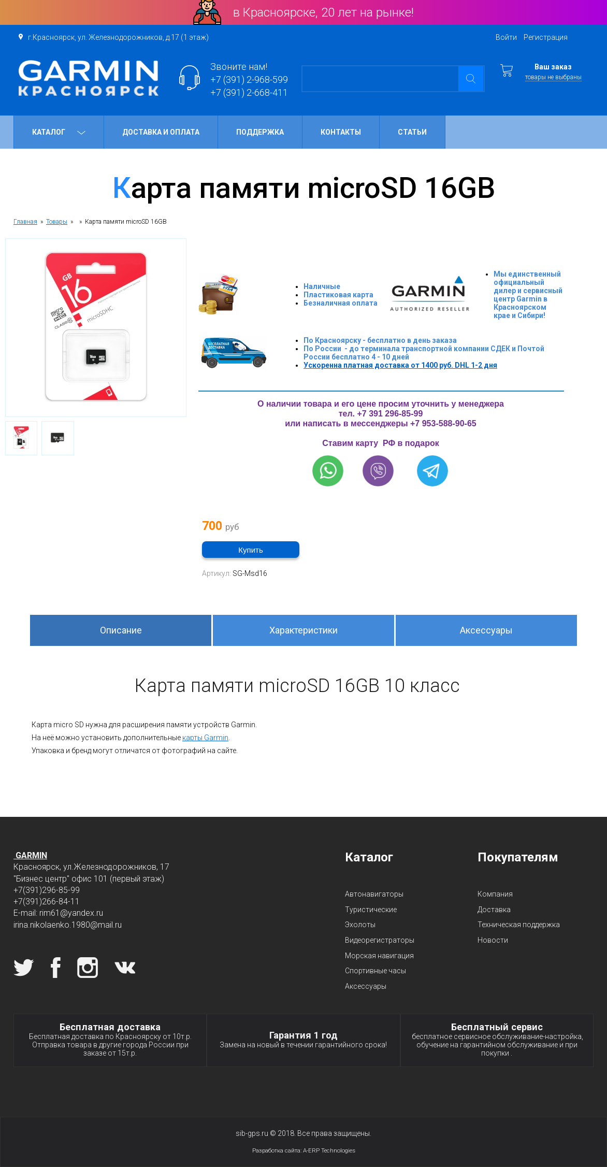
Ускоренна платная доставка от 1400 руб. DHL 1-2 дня (400, 365)
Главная (25, 221)
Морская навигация (379, 956)
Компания (495, 894)
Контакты (341, 132)
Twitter (23, 967)
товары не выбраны (553, 77)
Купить (250, 549)
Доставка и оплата (160, 132)
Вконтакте (124, 967)
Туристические (371, 909)
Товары (56, 221)
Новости (493, 940)
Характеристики (303, 630)
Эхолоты (360, 924)
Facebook (56, 967)
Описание (121, 630)
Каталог (58, 132)
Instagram (87, 967)
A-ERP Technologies (329, 1150)
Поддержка (260, 132)
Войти (506, 37)
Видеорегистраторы (379, 940)
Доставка (494, 909)
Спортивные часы (375, 971)
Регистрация (546, 37)
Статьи (412, 132)
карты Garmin (205, 737)
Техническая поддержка (519, 924)
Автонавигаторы (374, 894)
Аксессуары (486, 630)
